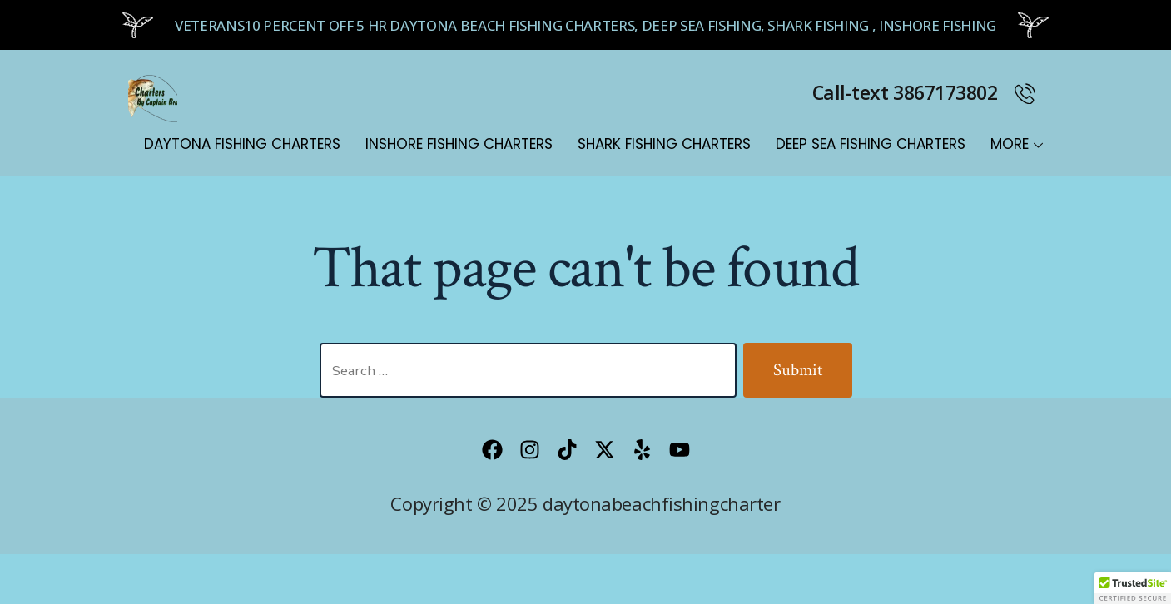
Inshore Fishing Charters (459, 144)
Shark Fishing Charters (664, 144)
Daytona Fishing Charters (242, 144)
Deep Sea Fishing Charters (870, 144)
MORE (1016, 144)
